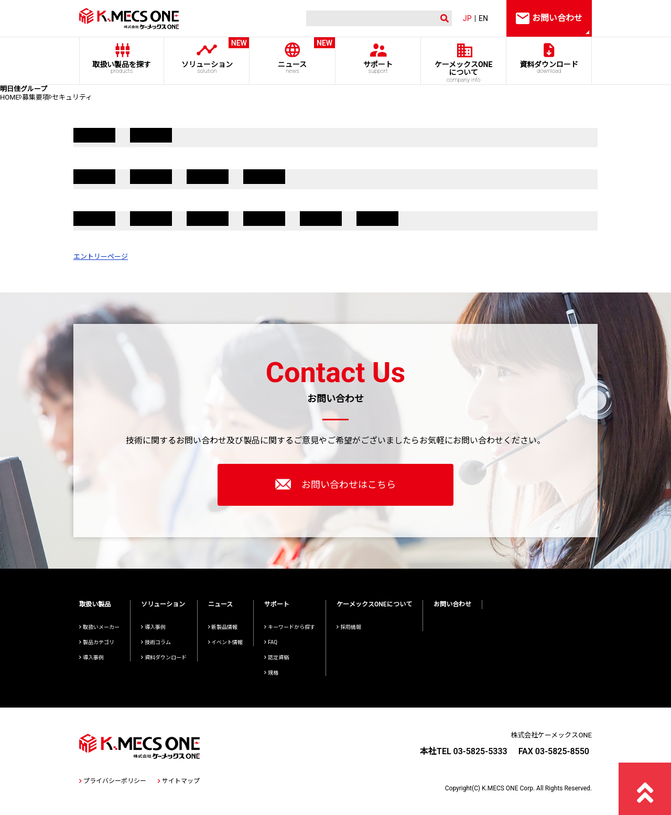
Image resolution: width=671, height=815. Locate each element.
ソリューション (207, 55)
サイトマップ (179, 781)
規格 (271, 673)
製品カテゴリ (96, 642)
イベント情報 (225, 642)
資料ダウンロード (549, 67)
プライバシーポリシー (112, 781)
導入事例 (91, 657)
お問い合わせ (452, 604)
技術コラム (156, 642)
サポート (378, 67)
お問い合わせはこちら (335, 484)
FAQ (270, 642)
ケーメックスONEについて (374, 604)
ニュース (292, 55)
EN (483, 18)
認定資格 (276, 657)
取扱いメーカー (99, 627)
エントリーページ (100, 256)
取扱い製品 (95, 604)
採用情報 (349, 627)
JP (467, 18)
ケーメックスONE (463, 71)
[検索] (369, 19)
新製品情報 (223, 627)
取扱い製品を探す (122, 67)
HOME (9, 97)
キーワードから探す (289, 627)
